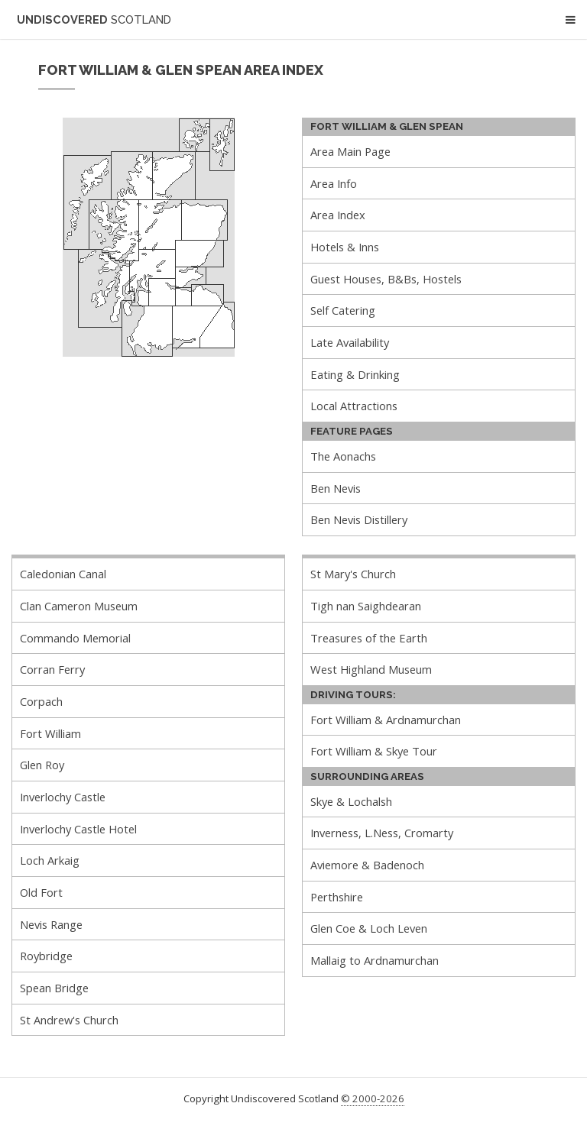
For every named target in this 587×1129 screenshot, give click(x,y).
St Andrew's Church (69, 1019)
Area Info (333, 183)
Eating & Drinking (355, 374)
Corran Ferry (52, 669)
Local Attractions (353, 405)
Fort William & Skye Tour (373, 751)
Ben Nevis (335, 488)
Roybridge (46, 955)
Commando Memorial (75, 637)
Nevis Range (51, 924)
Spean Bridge (54, 987)
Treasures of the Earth (368, 637)
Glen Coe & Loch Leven (368, 928)
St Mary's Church (353, 573)
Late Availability (349, 342)
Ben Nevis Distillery (358, 519)
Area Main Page (350, 151)
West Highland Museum (371, 669)
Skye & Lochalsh (351, 801)
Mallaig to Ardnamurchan (374, 960)
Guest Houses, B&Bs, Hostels (386, 278)
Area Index (337, 214)
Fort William (50, 733)
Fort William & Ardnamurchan (385, 719)
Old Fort (41, 892)
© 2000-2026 (372, 1098)
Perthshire (336, 896)
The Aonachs (343, 456)
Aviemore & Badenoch (367, 864)
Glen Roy (42, 764)
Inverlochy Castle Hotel (78, 828)
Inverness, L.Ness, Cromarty (381, 832)
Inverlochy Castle (62, 796)
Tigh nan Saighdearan (365, 605)
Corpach (41, 701)
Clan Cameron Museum (79, 605)
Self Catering (342, 310)
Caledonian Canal (63, 573)
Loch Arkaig (49, 860)
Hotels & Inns (344, 246)
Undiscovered (94, 19)
